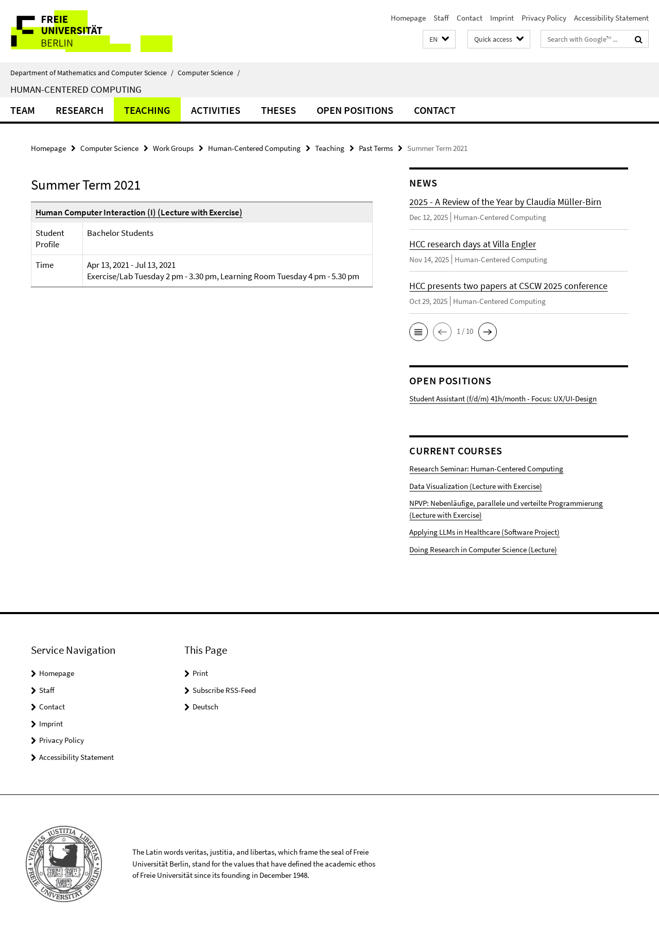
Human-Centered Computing (76, 89)
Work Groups (173, 148)
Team (22, 110)
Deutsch (205, 706)
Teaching (147, 110)
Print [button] (200, 673)
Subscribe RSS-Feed (224, 690)
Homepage (408, 18)
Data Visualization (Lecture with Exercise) (475, 486)
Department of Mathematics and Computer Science (92, 72)
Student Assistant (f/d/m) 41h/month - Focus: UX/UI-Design (503, 398)
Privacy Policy (544, 18)
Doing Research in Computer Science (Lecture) (483, 549)
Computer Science (209, 72)
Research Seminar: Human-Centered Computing (486, 468)
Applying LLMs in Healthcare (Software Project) (484, 532)
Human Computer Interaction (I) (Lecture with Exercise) (139, 212)
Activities (215, 110)
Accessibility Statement (611, 18)
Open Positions (355, 110)
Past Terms (376, 148)
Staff (441, 18)
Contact (469, 18)
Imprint (502, 18)
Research (79, 110)
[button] (439, 39)
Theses (278, 110)
